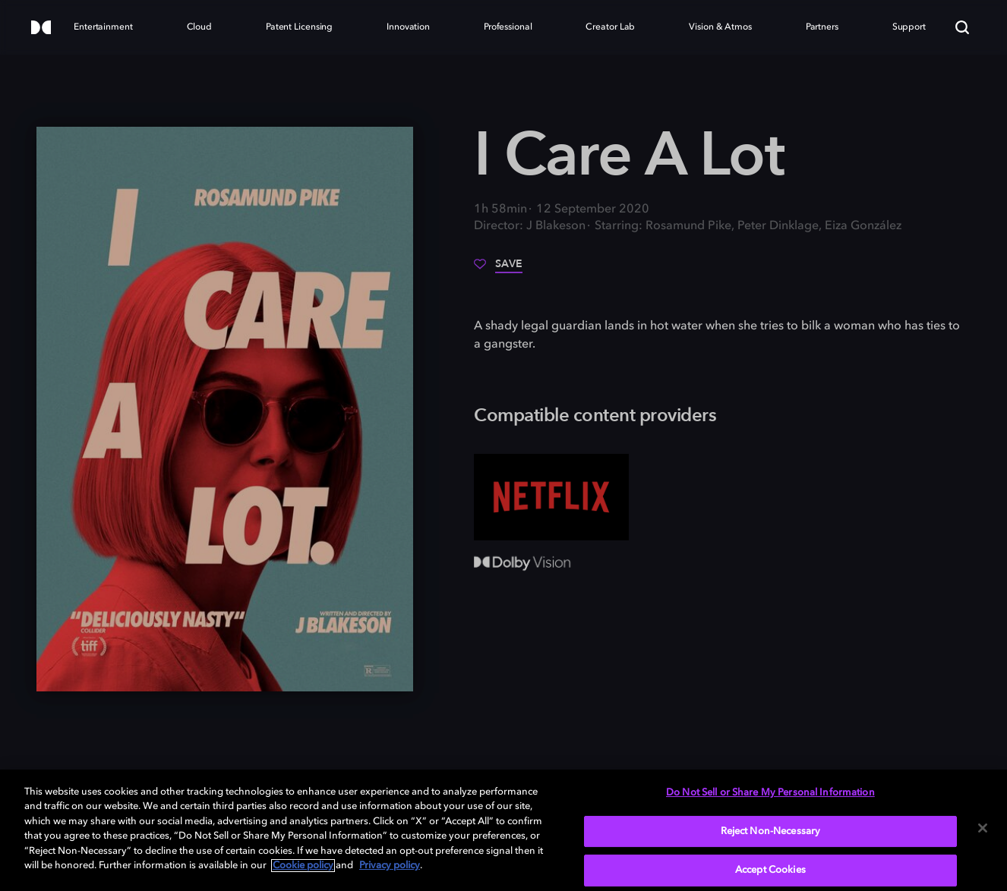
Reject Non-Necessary (771, 831)
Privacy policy (389, 866)
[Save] (498, 269)
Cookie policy (303, 866)
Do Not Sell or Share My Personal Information (770, 793)
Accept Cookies (770, 870)
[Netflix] (551, 497)
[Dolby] (41, 28)
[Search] (962, 27)
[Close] (982, 828)
